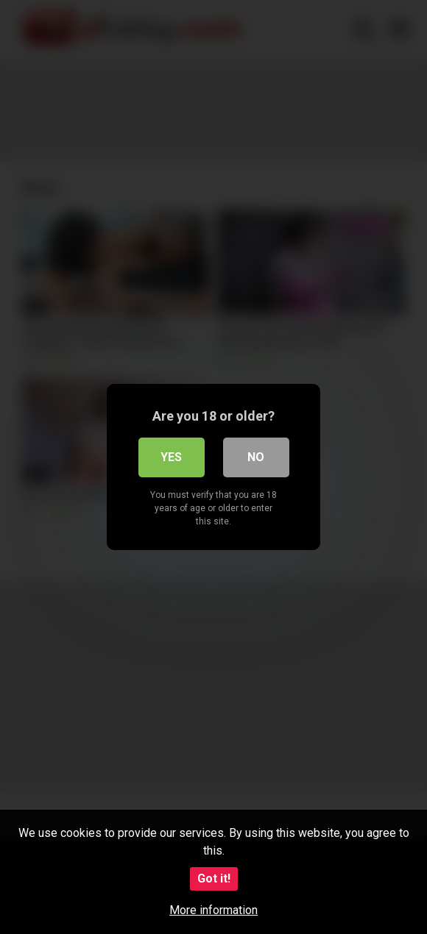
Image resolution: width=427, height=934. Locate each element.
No (255, 457)
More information (213, 910)
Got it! (213, 878)
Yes (171, 457)
